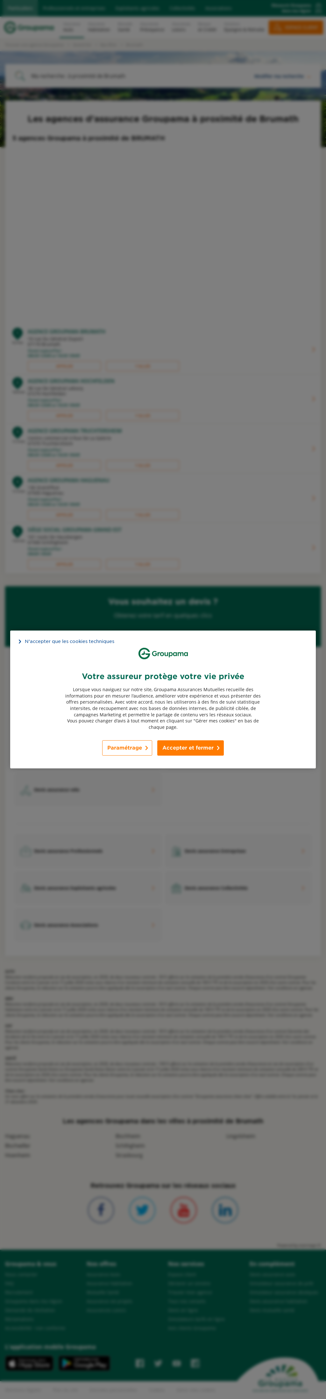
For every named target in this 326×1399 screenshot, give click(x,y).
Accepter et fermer (188, 748)
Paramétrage (124, 748)
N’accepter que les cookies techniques (69, 641)
